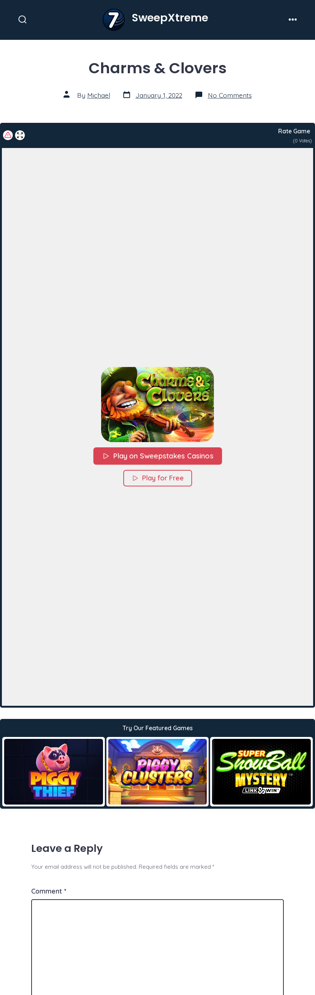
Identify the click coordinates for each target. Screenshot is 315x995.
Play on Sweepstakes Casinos (157, 456)
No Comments (230, 95)
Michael (98, 95)
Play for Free (158, 478)
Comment (48, 891)
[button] (157, 404)
